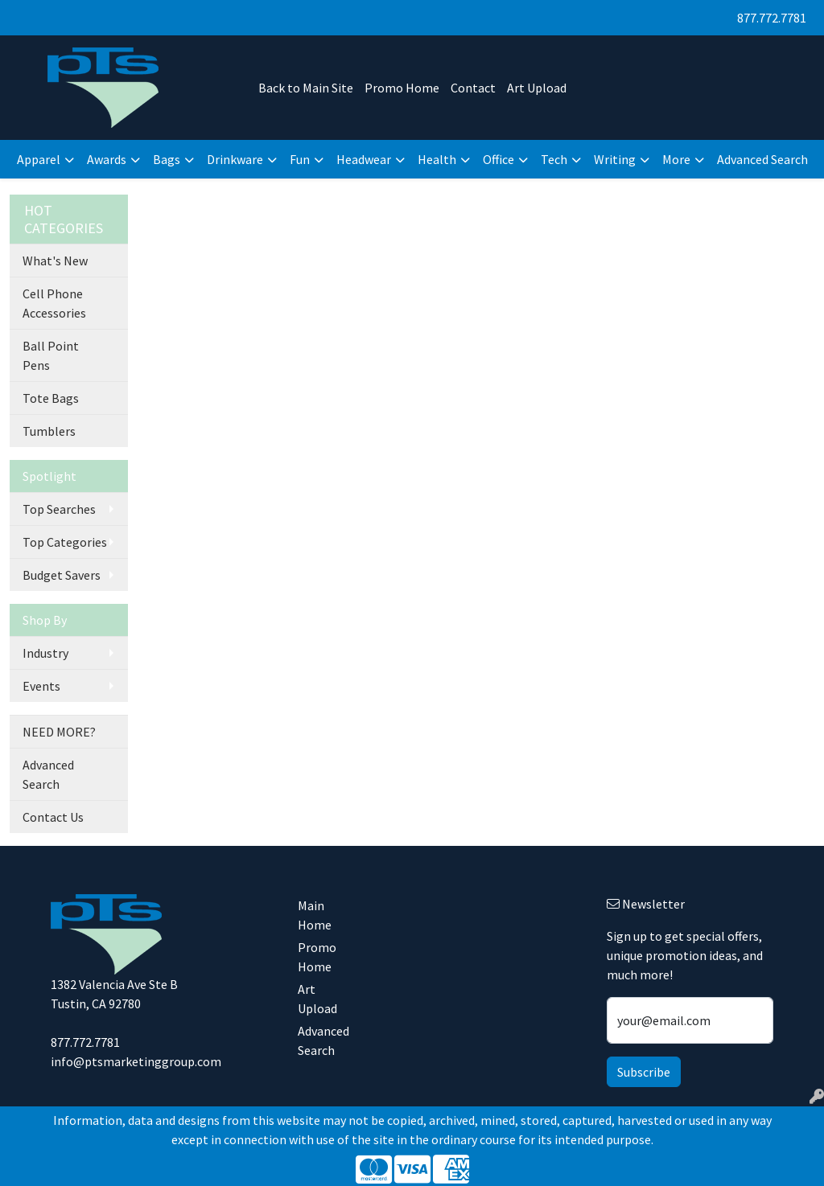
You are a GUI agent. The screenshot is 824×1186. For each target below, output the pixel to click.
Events (41, 686)
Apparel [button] (38, 159)
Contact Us (53, 817)
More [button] (676, 159)
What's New (55, 260)
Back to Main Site (305, 88)
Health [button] (437, 159)
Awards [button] (106, 159)
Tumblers (49, 431)
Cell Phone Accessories (54, 303)
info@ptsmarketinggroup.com (136, 1061)
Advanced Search (762, 159)
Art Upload (536, 88)
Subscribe (643, 1072)
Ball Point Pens (51, 355)
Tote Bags (51, 398)
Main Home (315, 915)
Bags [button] (166, 159)
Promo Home (402, 88)
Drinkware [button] (235, 159)
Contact (473, 88)
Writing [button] (615, 159)
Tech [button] (554, 159)
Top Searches (59, 509)
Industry (45, 653)
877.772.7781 (771, 18)
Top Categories (65, 542)
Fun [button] (300, 159)
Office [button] (498, 159)
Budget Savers (62, 575)
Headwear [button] (363, 159)
